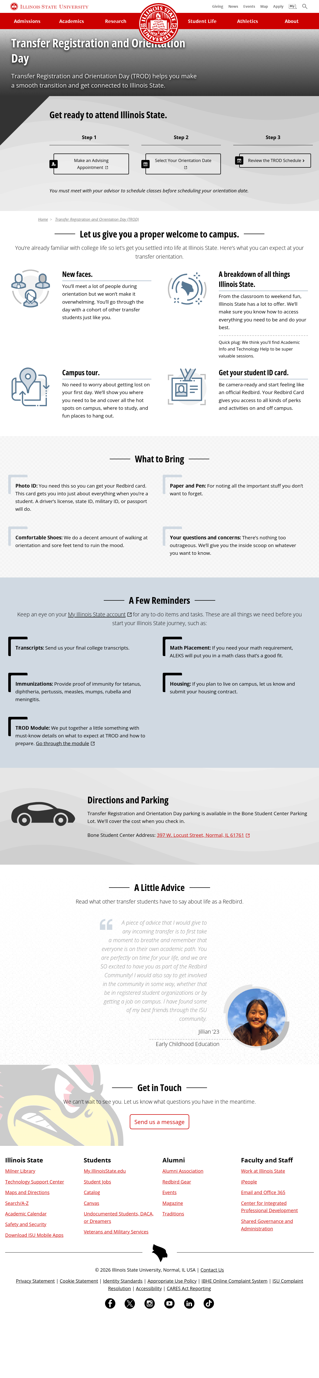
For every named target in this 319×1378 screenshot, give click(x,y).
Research (115, 21)
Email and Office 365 (263, 1253)
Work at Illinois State (263, 1232)
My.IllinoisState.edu (105, 1232)
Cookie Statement (79, 1342)
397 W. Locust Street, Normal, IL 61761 (200, 895)
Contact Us (212, 1331)
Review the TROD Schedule (274, 221)
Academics (71, 21)
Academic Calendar (26, 1274)
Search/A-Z (17, 1264)
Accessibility (149, 1349)
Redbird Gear (176, 1242)
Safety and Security (25, 1285)
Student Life (202, 21)
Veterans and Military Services (116, 1292)
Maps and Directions (27, 1253)
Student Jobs (97, 1242)
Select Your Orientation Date (183, 221)
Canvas (91, 1264)
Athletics (247, 21)
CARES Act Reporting (189, 1349)
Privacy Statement (35, 1342)
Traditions (173, 1274)
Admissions (27, 21)
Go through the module (62, 804)
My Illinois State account (97, 674)
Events (169, 1253)
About (292, 21)
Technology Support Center (34, 1242)
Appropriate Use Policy (172, 1342)
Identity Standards (123, 1342)
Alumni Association (182, 1232)
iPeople (249, 1242)
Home (43, 280)
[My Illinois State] (292, 9)
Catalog (92, 1253)
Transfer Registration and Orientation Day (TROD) (97, 280)
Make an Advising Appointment (91, 224)
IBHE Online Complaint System (235, 1342)
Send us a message (159, 1182)
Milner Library (20, 1232)
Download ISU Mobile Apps (34, 1295)
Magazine (172, 1264)
